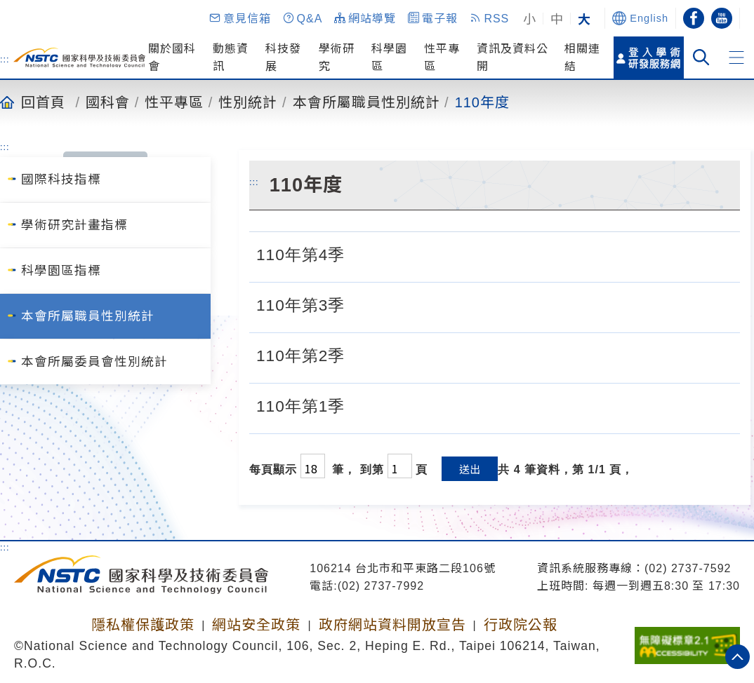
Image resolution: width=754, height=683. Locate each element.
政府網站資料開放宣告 (392, 625)
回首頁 (43, 102)
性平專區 (174, 102)
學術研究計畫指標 (74, 225)
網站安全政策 (256, 625)
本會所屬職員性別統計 (366, 102)
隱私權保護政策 (142, 625)
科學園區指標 (61, 271)
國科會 (108, 102)
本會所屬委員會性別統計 (94, 362)
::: (5, 59)
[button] (239, 18)
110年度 (482, 102)
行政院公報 (520, 625)
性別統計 (247, 102)
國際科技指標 (61, 180)
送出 (469, 468)
